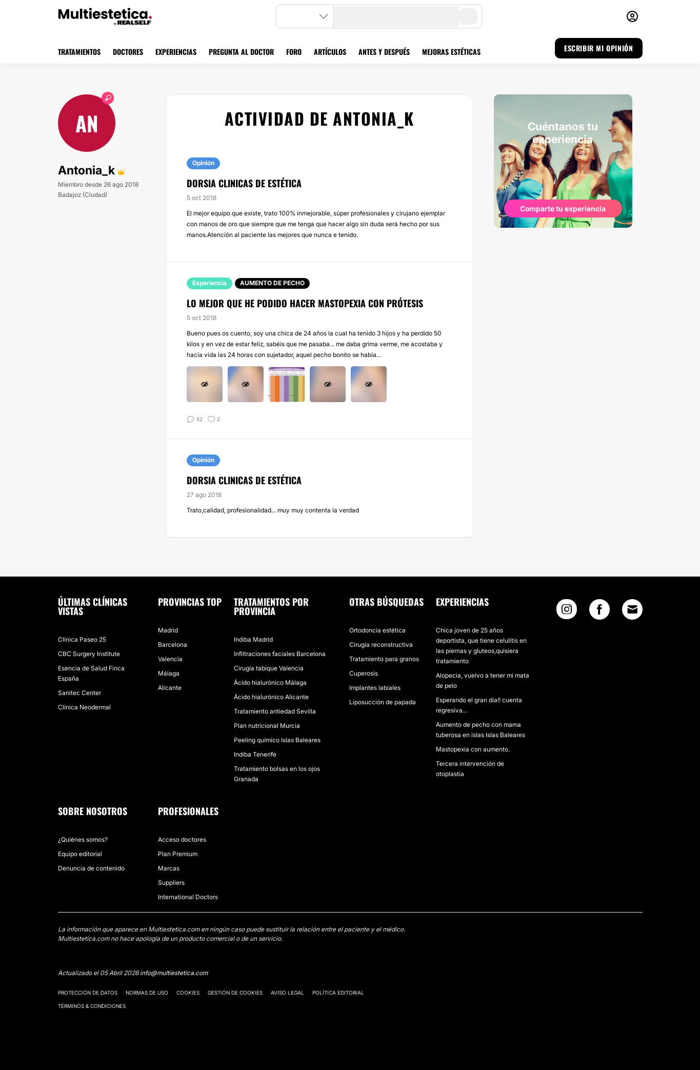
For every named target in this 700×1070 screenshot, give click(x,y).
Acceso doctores (182, 839)
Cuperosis (363, 673)
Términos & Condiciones (92, 1006)
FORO (294, 51)
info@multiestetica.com (174, 973)
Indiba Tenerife (255, 754)
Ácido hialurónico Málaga (270, 682)
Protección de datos (87, 992)
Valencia (170, 659)
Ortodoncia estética (377, 630)
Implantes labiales (375, 687)
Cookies (187, 992)
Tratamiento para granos (384, 659)
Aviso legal (287, 992)
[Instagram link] (566, 611)
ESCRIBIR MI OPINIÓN (598, 48)
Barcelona (172, 644)
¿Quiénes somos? (83, 839)
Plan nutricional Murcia (267, 725)
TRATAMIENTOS (79, 51)
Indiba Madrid (253, 639)
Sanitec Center (79, 693)
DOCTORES (128, 51)
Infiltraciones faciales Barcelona (280, 654)
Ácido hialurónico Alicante (271, 697)
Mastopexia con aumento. (473, 749)
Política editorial (338, 992)
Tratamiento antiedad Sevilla (275, 711)
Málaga (168, 673)
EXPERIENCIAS (175, 51)
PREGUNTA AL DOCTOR (241, 51)
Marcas (168, 868)
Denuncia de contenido (91, 868)
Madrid (168, 630)
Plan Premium (177, 854)
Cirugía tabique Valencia (269, 668)
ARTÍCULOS (330, 51)
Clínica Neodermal (84, 707)
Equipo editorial (80, 854)
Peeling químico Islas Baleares (277, 740)
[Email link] (632, 609)
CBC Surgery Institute (89, 654)
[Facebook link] (599, 611)
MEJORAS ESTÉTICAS (451, 51)
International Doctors (188, 897)
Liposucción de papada (382, 702)
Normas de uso (147, 992)
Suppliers (171, 882)
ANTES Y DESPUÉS (384, 51)
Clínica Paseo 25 (82, 639)
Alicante (170, 687)
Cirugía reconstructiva (381, 644)
